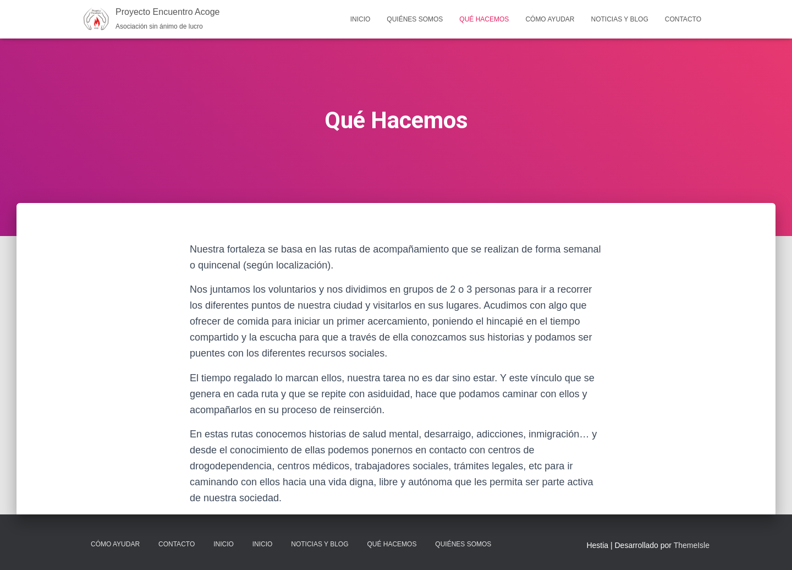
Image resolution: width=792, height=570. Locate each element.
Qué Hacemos (484, 19)
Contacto (683, 19)
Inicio (360, 19)
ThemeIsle (692, 545)
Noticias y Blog (619, 19)
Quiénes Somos (415, 19)
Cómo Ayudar (549, 19)
